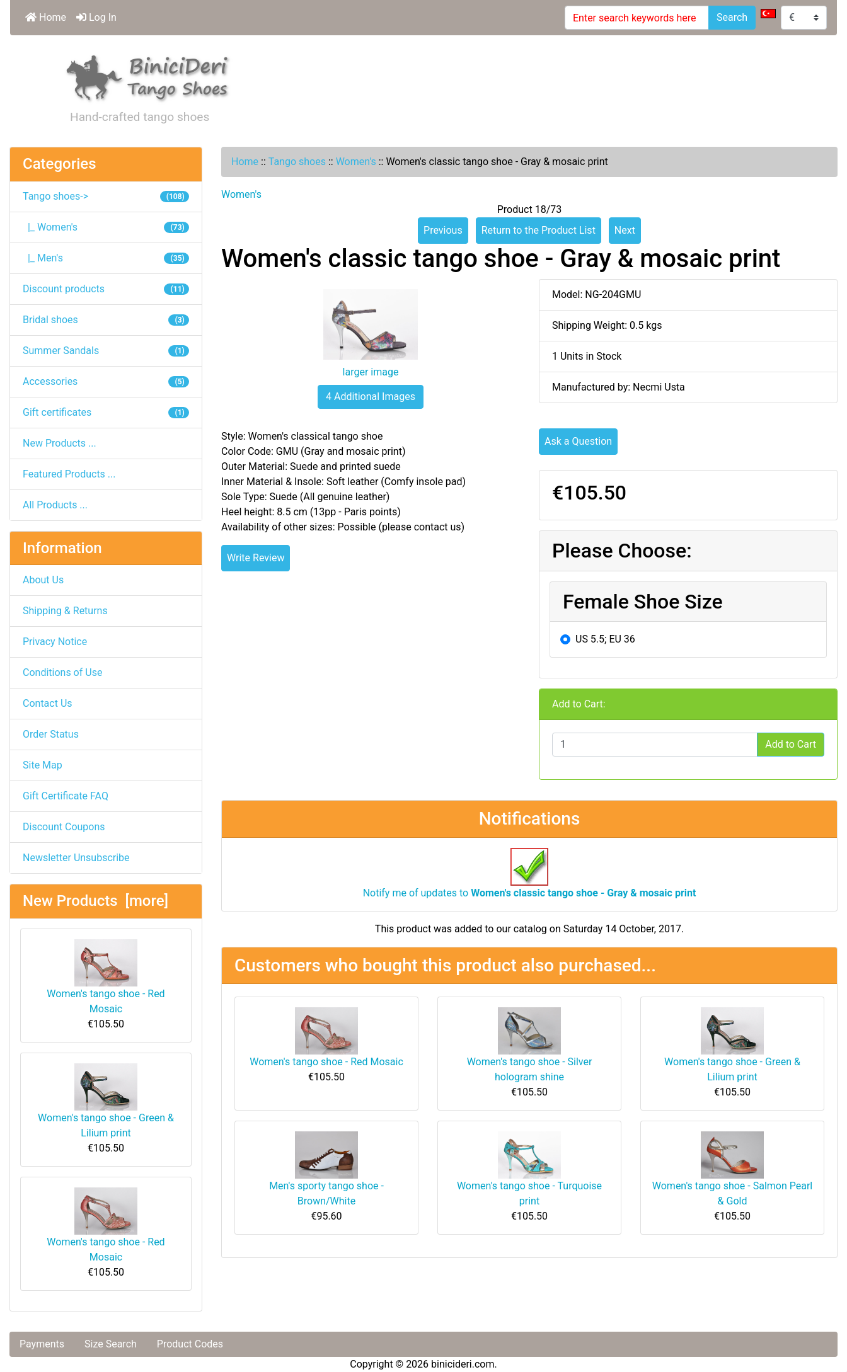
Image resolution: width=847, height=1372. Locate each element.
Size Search (110, 1344)
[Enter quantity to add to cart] (655, 745)
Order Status (51, 734)
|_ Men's (106, 258)
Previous (443, 230)
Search (732, 17)
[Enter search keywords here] (637, 18)
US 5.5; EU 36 (605, 639)
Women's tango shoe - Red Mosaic (105, 977)
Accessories (106, 381)
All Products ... (55, 505)
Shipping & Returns (65, 611)
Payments (42, 1344)
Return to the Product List (538, 230)
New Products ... (59, 443)
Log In (96, 17)
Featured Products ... (69, 474)
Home (45, 17)
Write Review (255, 558)
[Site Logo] (148, 76)
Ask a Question (578, 441)
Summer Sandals (106, 351)
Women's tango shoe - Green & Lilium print (106, 1101)
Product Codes (190, 1344)
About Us (43, 580)
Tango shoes (297, 162)
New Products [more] (95, 901)
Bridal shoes (106, 320)
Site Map (42, 765)
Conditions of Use (62, 672)
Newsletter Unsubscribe (76, 858)
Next (624, 230)
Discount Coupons (64, 827)
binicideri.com (462, 1364)
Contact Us (47, 703)
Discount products (106, 289)
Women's (356, 162)
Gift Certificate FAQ (65, 796)
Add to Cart (790, 744)
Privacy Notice (55, 642)
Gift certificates (106, 412)
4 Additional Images (370, 397)
